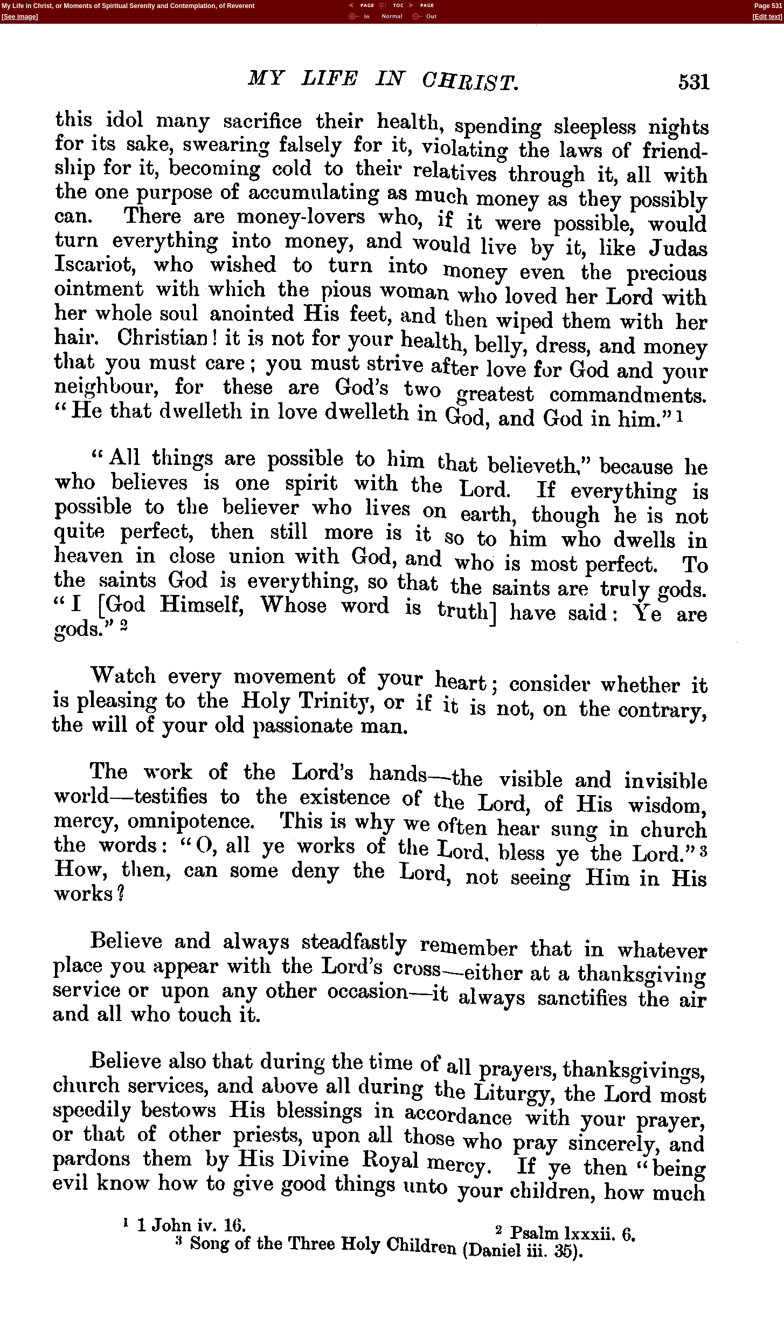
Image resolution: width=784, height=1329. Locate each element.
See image (20, 16)
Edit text (767, 16)
